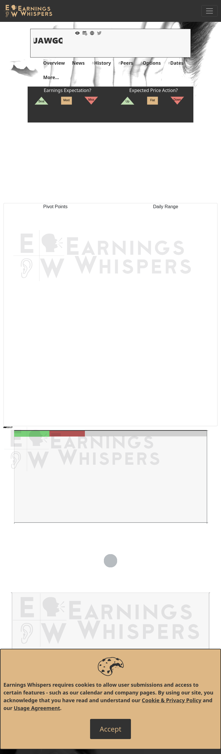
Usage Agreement (37, 708)
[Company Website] (90, 32)
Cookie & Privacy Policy (171, 700)
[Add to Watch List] (76, 32)
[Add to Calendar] (83, 32)
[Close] (110, 729)
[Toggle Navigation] (209, 11)
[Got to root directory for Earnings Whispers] (27, 11)
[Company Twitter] (98, 32)
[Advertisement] (110, 163)
